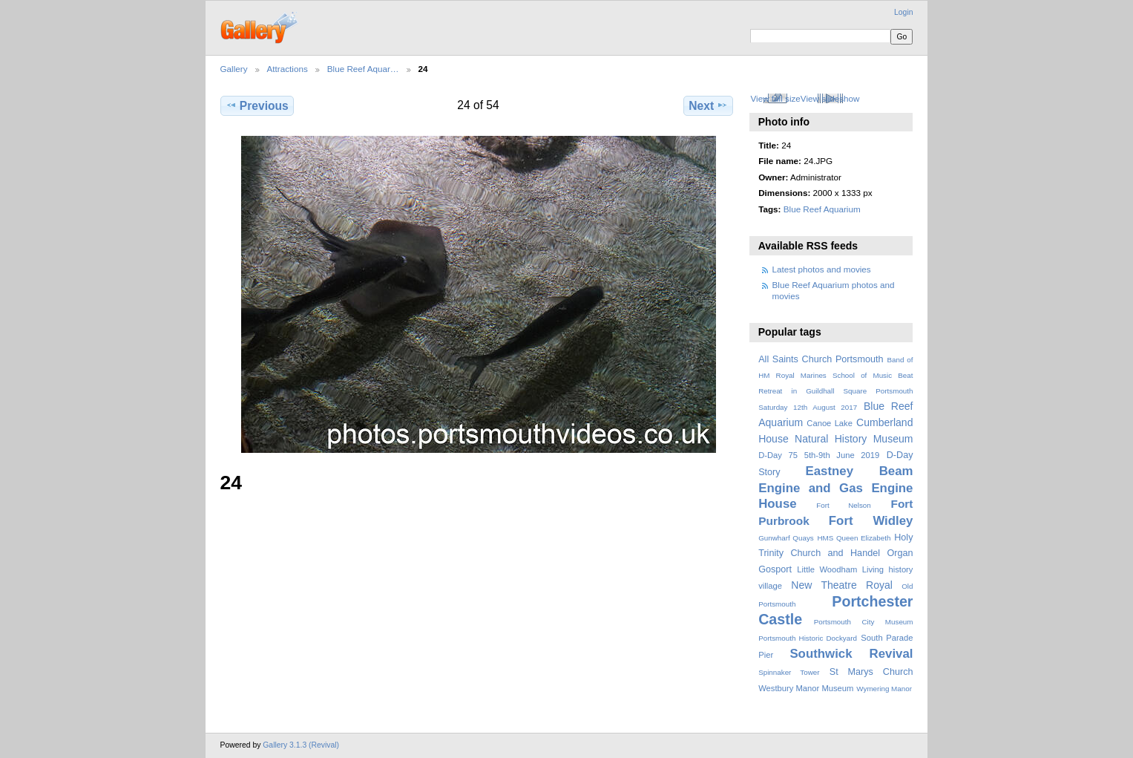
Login (903, 12)
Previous (257, 105)
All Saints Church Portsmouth (820, 359)
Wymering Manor (884, 689)
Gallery (234, 68)
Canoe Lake (830, 423)
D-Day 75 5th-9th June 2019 (818, 455)
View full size (775, 98)
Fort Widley (871, 521)
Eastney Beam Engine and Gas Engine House (835, 487)
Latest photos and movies (821, 269)
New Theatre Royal (842, 585)
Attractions (287, 68)
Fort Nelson (843, 505)
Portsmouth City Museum (863, 622)
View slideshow (830, 98)
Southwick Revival (851, 654)
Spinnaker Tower (788, 672)
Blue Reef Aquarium (822, 209)
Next (708, 105)
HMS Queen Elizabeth (854, 538)
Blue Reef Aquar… (363, 68)
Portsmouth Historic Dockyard (807, 638)
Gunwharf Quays (786, 538)
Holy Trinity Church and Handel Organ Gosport (835, 553)
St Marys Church (871, 672)
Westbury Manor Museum (805, 688)
